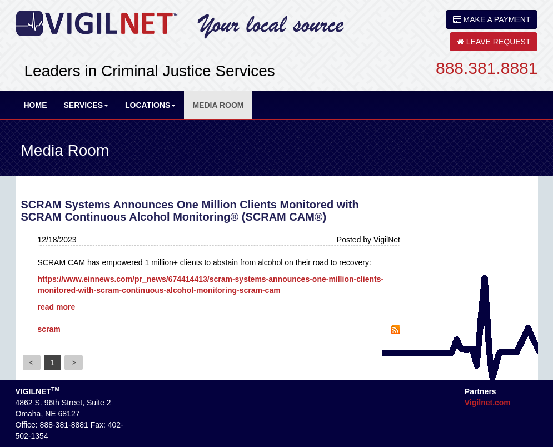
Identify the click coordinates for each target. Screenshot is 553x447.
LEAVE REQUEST (494, 41)
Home (35, 105)
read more (57, 306)
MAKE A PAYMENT (492, 19)
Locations (150, 105)
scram (49, 329)
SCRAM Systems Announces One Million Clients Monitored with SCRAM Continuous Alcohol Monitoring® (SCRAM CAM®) (190, 210)
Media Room (217, 105)
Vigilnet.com (488, 402)
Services (86, 105)
